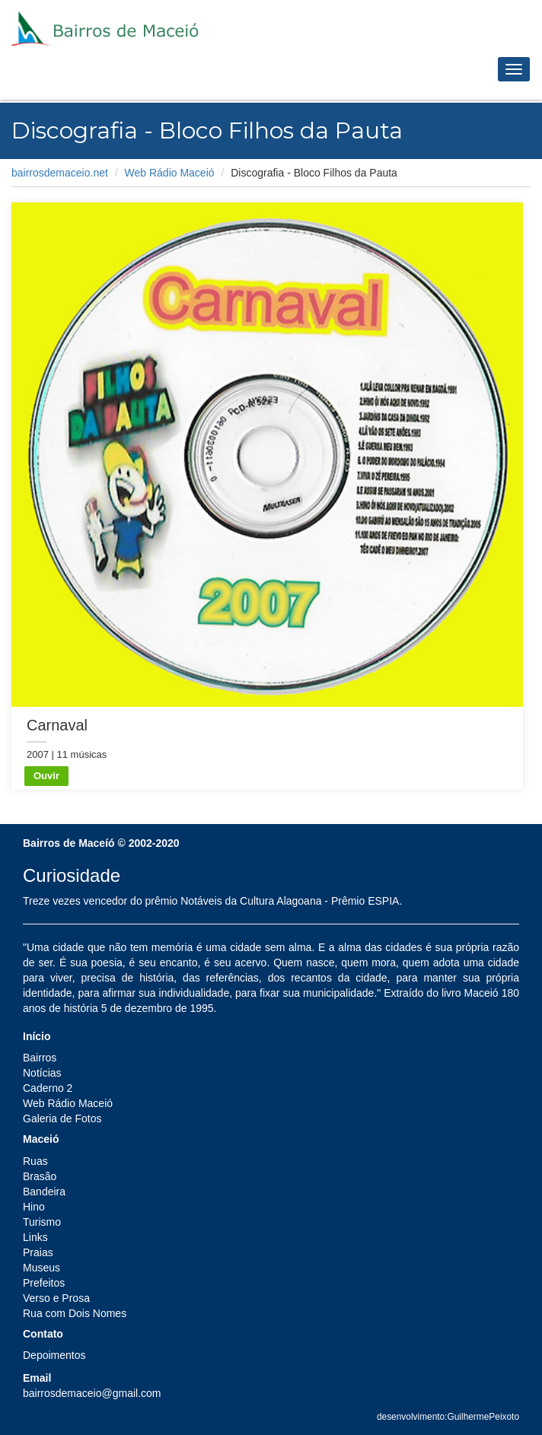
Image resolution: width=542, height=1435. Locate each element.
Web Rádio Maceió (170, 173)
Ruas (35, 1161)
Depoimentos (54, 1355)
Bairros (39, 1058)
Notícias (42, 1073)
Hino (34, 1207)
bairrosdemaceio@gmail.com (92, 1393)
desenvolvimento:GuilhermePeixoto (448, 1416)
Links (35, 1237)
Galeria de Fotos (62, 1118)
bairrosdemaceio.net (59, 173)
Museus (41, 1268)
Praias (38, 1252)
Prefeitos (44, 1283)
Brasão (39, 1176)
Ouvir (46, 775)
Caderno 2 (47, 1088)
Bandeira (44, 1191)
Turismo (42, 1222)
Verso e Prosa (56, 1298)
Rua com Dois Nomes (74, 1313)
